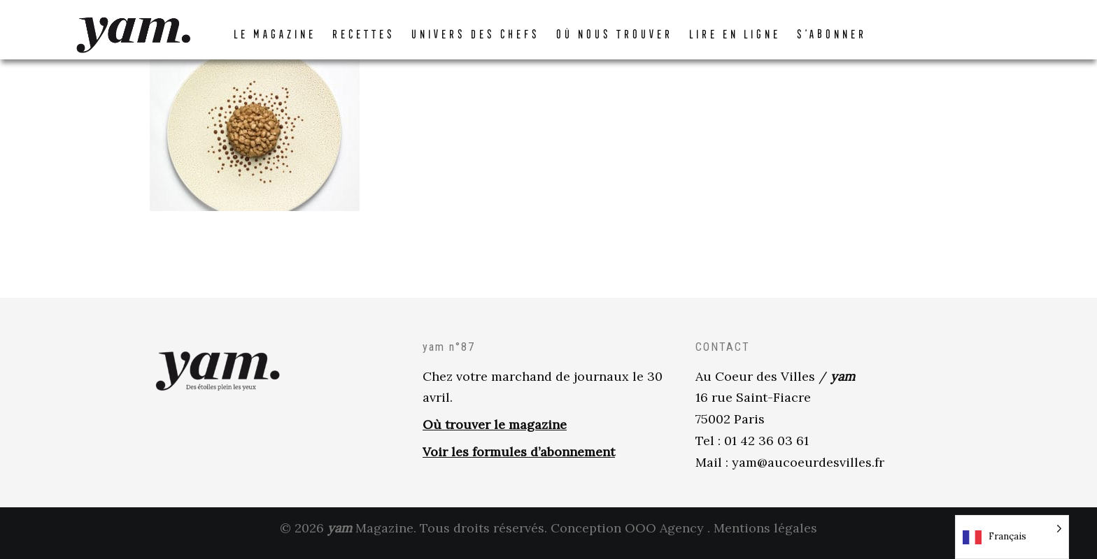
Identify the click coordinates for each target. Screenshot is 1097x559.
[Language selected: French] (1012, 537)
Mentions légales (765, 537)
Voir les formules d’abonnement (519, 461)
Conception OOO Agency (627, 537)
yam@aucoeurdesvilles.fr (808, 471)
